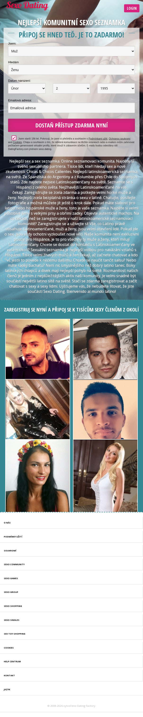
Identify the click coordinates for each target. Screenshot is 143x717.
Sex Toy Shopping (14, 633)
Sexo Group (11, 592)
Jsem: (12, 43)
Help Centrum (12, 661)
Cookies (17, 142)
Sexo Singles (11, 620)
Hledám (13, 62)
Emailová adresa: (20, 100)
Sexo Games (11, 578)
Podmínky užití (13, 536)
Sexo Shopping (13, 606)
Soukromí (10, 550)
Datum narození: (19, 80)
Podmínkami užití (98, 138)
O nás (7, 522)
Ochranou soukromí (119, 138)
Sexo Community (14, 564)
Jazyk (7, 689)
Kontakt (9, 675)
